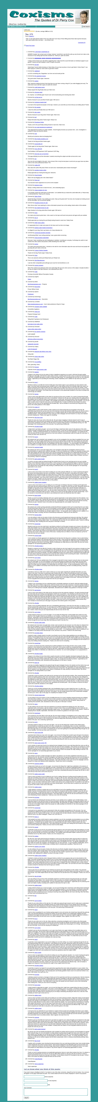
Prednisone (31, 294)
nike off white (38, 876)
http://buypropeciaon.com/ (34, 284)
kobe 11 (37, 817)
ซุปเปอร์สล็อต (38, 362)
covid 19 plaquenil (32, 349)
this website (38, 107)
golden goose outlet (40, 774)
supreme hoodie (39, 447)
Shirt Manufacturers (40, 260)
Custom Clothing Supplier (41, 250)
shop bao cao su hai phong (41, 154)
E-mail (49, 1080)
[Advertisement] (49, 4)
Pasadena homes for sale (41, 202)
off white (37, 603)
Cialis (36, 271)
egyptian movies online (40, 170)
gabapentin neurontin (33, 344)
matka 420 (37, 165)
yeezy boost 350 (39, 732)
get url (36, 217)
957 (35, 895)
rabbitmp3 (37, 71)
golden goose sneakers (40, 482)
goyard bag (37, 524)
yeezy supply (38, 952)
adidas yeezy (38, 995)
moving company (39, 265)
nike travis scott (38, 417)
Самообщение (38, 1059)
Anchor (36, 244)
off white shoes (38, 569)
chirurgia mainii (38, 92)
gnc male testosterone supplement (43, 127)
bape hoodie (38, 495)
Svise (36, 212)
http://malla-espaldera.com (41, 139)
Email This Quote (30, 45)
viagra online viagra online (34, 329)
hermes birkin (38, 515)
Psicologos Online (39, 122)
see (35, 159)
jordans (36, 836)
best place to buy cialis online (35, 324)
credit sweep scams (40, 87)
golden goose (38, 787)
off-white (37, 673)
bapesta (37, 372)
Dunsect (37, 367)
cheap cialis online (39, 356)
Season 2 (31, 36)
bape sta (37, 662)
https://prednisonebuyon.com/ (35, 304)
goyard (36, 827)
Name (46, 1076)
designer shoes (38, 185)
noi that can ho (38, 97)
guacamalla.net (38, 144)
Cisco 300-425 (38, 149)
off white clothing (39, 686)
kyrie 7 (36, 382)
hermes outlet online (40, 622)
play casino (37, 112)
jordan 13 (37, 407)
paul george (38, 590)
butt (35, 117)
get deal (37, 64)
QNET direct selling (39, 222)
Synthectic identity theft (40, 102)
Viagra (29, 279)
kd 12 (36, 918)
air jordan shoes (39, 633)
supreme (37, 1017)
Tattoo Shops (38, 196)
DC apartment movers (40, 76)
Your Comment (28, 1087)
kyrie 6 (36, 437)
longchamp (37, 713)
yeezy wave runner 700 (40, 743)
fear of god (37, 1041)
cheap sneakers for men (41, 190)
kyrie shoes (37, 985)
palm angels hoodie (40, 459)
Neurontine (37, 286)
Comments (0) (81, 42)
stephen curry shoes (40, 846)
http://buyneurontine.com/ (34, 299)
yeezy (36, 704)
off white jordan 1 (39, 546)
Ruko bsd (37, 180)
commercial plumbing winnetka (42, 232)
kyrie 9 (36, 469)
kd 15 (36, 722)
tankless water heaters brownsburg (43, 227)
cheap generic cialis (42, 369)
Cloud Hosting (38, 175)
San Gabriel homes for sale (41, 207)
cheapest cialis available (41, 306)
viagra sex (37, 311)
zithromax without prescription (35, 339)
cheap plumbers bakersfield (42, 237)
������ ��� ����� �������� (48, 58)
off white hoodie (39, 426)
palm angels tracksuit (40, 1029)
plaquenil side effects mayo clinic (43, 351)
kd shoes (37, 797)
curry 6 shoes (38, 900)
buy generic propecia (40, 331)
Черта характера (39, 1064)
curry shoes (37, 557)
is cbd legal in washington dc (42, 51)
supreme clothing (39, 763)
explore (36, 81)
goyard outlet (38, 535)
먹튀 (36, 133)
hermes (36, 394)
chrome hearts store (40, 695)
